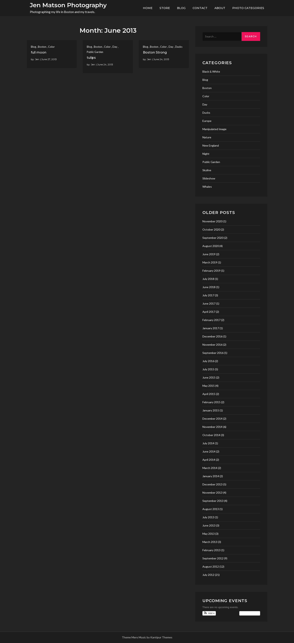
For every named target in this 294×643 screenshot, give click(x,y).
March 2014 (209, 468)
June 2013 (208, 525)
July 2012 (208, 574)
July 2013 (208, 517)
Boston (42, 46)
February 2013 (211, 550)
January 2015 (210, 410)
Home (148, 8)
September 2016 (212, 352)
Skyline (206, 170)
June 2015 (208, 377)
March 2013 (209, 542)
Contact (200, 8)
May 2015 (208, 385)
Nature (206, 137)
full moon (38, 52)
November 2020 (212, 221)
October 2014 (211, 435)
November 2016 (212, 344)
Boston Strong (155, 52)
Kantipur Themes (161, 637)
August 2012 (210, 566)
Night (205, 153)
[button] (209, 613)
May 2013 (208, 533)
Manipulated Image (214, 129)
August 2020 (210, 246)
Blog (181, 8)
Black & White (211, 71)
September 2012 (212, 558)
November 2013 (212, 492)
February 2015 (211, 402)
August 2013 (210, 509)
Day (114, 46)
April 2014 (208, 459)
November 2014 (212, 426)
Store (165, 8)
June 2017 (208, 303)
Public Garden (95, 52)
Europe (206, 121)
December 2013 (212, 484)
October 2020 (211, 229)
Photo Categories (248, 8)
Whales (207, 186)
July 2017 (208, 295)
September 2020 (212, 237)
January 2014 (210, 476)
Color (51, 46)
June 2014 (208, 451)
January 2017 (210, 328)
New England (210, 145)
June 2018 (208, 287)
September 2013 (212, 500)
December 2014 (212, 418)
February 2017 (211, 320)
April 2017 (208, 311)
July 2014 (208, 443)
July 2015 (208, 369)
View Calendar (249, 613)
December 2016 (212, 336)
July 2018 (208, 278)
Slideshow (208, 178)
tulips (91, 58)
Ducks (178, 46)
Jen (37, 59)
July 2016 (208, 361)
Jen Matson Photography (68, 5)
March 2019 (209, 262)
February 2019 (211, 270)
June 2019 (208, 254)
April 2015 (208, 394)
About (219, 8)
